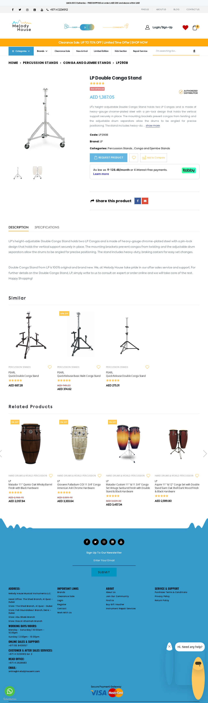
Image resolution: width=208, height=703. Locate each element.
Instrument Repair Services (120, 608)
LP (101, 141)
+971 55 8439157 (18, 645)
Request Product (111, 157)
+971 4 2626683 (18, 662)
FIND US (145, 9)
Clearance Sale (62, 51)
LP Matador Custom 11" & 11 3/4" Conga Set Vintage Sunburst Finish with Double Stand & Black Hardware (128, 486)
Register (61, 604)
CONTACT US (192, 9)
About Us (111, 592)
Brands (40, 51)
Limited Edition (101, 51)
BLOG (176, 9)
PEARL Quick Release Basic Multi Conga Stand (79, 374)
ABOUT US (161, 9)
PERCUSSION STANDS (19, 367)
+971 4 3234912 (57, 9)
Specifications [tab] (47, 227)
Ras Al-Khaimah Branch (28, 621)
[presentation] (205, 453)
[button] (196, 26)
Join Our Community (117, 596)
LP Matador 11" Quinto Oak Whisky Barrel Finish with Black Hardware (30, 484)
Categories (19, 51)
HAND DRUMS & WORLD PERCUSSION (28, 475)
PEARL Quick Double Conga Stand (24, 374)
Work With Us (64, 612)
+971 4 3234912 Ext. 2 (20, 654)
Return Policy (162, 600)
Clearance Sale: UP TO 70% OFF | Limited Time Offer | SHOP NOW (102, 42)
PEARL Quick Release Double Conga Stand (126, 374)
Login (60, 600)
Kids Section (121, 51)
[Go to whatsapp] (10, 691)
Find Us (110, 600)
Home (13, 63)
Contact (61, 608)
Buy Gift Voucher (115, 604)
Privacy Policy (162, 596)
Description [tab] (19, 227)
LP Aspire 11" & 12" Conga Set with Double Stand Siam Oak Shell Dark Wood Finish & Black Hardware (177, 486)
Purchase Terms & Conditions (171, 592)
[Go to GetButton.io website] (9, 699)
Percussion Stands (40, 63)
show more (153, 125)
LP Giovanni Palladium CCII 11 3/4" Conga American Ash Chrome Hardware (79, 484)
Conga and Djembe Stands (87, 63)
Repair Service (140, 51)
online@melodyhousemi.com (24, 671)
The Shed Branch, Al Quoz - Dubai (31, 601)
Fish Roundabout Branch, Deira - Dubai (30, 612)
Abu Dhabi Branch (25, 617)
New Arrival (82, 51)
